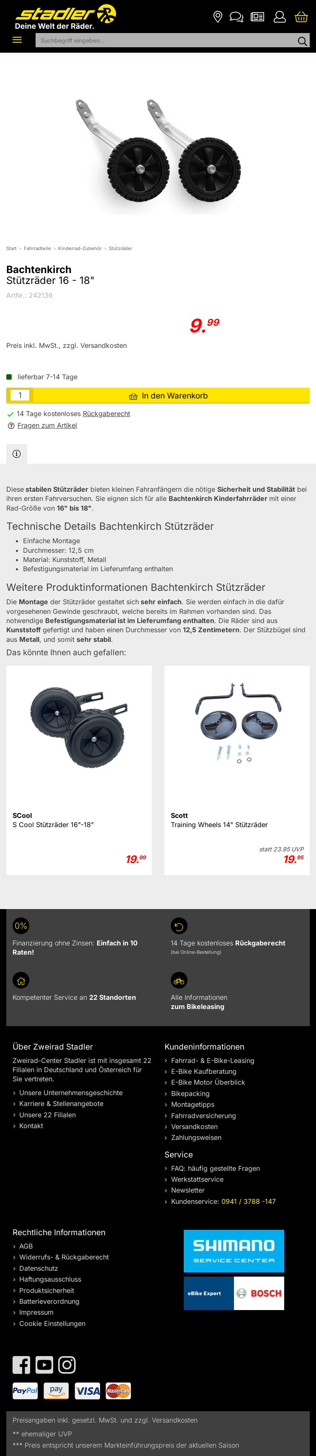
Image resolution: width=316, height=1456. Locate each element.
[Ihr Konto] (280, 16)
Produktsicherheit (46, 1290)
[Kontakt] (236, 16)
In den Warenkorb (168, 396)
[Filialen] (217, 16)
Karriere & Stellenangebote (61, 1103)
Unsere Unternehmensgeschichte (71, 1092)
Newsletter (188, 1190)
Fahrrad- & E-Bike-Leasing (212, 1060)
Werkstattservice (197, 1179)
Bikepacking (190, 1093)
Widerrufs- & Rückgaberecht (64, 1257)
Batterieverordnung (49, 1301)
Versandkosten (194, 1126)
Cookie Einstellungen (52, 1323)
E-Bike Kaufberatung (203, 1071)
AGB (26, 1246)
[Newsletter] (257, 16)
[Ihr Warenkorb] (301, 16)
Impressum (36, 1312)
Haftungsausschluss (50, 1279)
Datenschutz (38, 1268)
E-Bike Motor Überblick (208, 1082)
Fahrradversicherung (203, 1115)
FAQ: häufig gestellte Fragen (215, 1168)
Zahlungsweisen (196, 1137)
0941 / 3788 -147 (248, 1201)
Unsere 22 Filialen (47, 1115)
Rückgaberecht (106, 413)
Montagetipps (192, 1104)
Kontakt (31, 1125)
